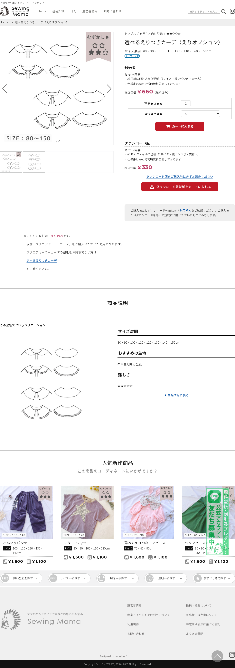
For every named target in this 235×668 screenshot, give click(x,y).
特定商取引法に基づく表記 (203, 624)
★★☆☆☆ (173, 33)
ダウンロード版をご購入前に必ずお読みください (179, 176)
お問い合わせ (112, 11)
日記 (73, 11)
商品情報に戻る (178, 395)
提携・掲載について (199, 605)
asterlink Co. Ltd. (125, 656)
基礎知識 (58, 11)
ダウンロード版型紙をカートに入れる (183, 186)
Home (42, 11)
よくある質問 (194, 633)
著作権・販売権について (201, 615)
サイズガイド (132, 56)
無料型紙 (23, 578)
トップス (130, 33)
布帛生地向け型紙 (151, 33)
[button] (4, 88)
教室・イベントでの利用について (148, 615)
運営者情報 (90, 11)
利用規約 (185, 210)
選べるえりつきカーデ (42, 260)
